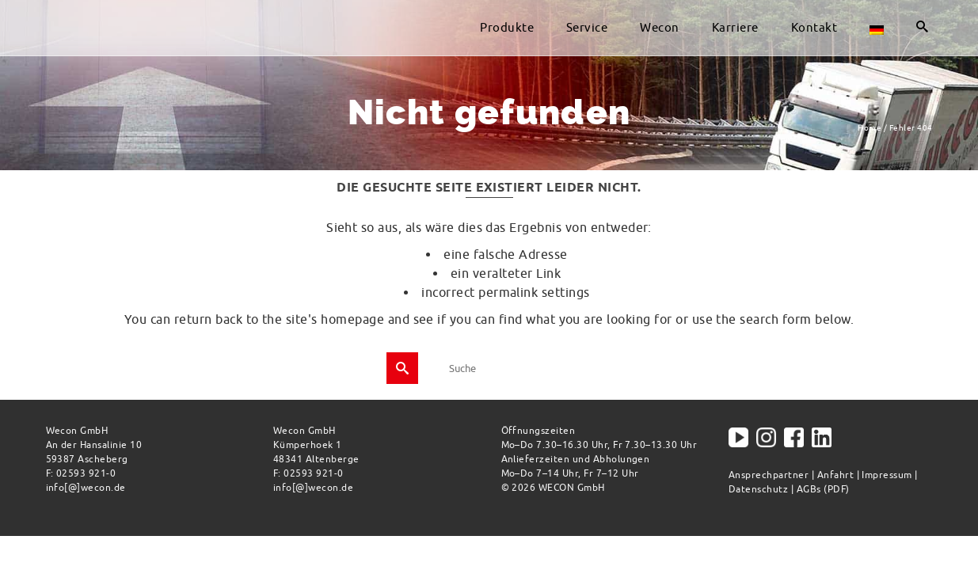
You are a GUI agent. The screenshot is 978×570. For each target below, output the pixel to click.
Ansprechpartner (769, 475)
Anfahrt (835, 475)
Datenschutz (758, 489)
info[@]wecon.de (86, 487)
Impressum (886, 475)
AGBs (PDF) (823, 489)
